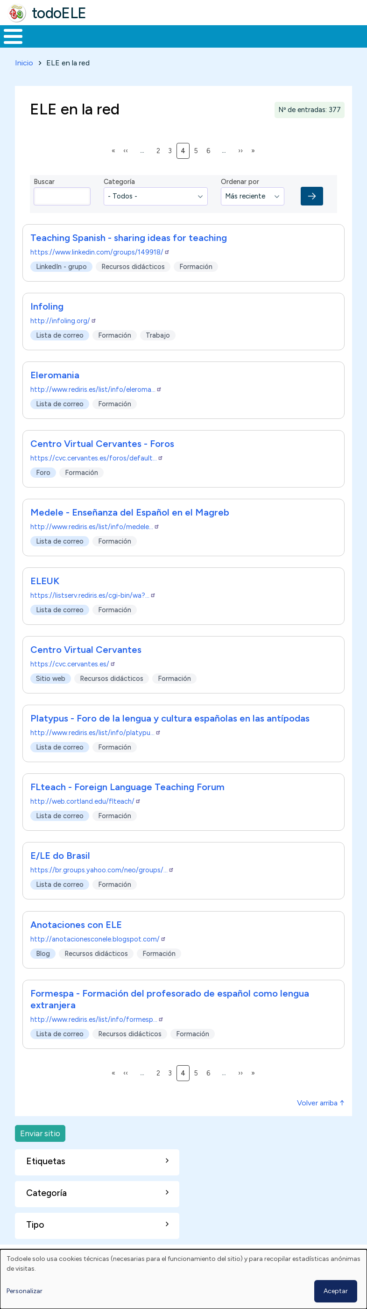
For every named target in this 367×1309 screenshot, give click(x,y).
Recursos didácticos (133, 284)
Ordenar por (240, 199)
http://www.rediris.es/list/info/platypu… (95, 750)
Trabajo (161, 45)
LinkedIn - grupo (61, 284)
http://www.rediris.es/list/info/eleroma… (96, 407)
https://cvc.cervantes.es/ (73, 682)
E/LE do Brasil (60, 873)
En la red (204, 45)
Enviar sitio (40, 1150)
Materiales (45, 45)
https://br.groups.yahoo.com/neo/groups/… (102, 888)
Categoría (119, 199)
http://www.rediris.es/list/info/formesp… (97, 1037)
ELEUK (44, 598)
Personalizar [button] (24, 1291)
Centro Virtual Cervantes (85, 667)
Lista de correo (60, 352)
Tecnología (253, 45)
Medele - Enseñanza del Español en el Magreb (129, 530)
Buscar (357, 35)
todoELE (59, 13)
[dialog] (183, 1279)
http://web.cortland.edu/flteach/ (85, 819)
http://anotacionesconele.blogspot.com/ (98, 956)
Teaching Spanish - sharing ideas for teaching (128, 255)
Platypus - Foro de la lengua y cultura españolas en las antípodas (170, 736)
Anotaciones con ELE (76, 942)
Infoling (47, 324)
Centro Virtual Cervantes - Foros (102, 461)
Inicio (8, 45)
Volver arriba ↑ (321, 1120)
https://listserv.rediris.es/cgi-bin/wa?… (93, 613)
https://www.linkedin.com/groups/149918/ (100, 270)
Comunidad (315, 45)
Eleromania (54, 392)
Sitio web (50, 696)
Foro (43, 490)
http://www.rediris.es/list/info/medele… (95, 544)
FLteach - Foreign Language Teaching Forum (127, 804)
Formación (105, 45)
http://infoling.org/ (63, 338)
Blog (43, 970)
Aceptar (336, 1291)
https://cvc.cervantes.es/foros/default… (96, 476)
